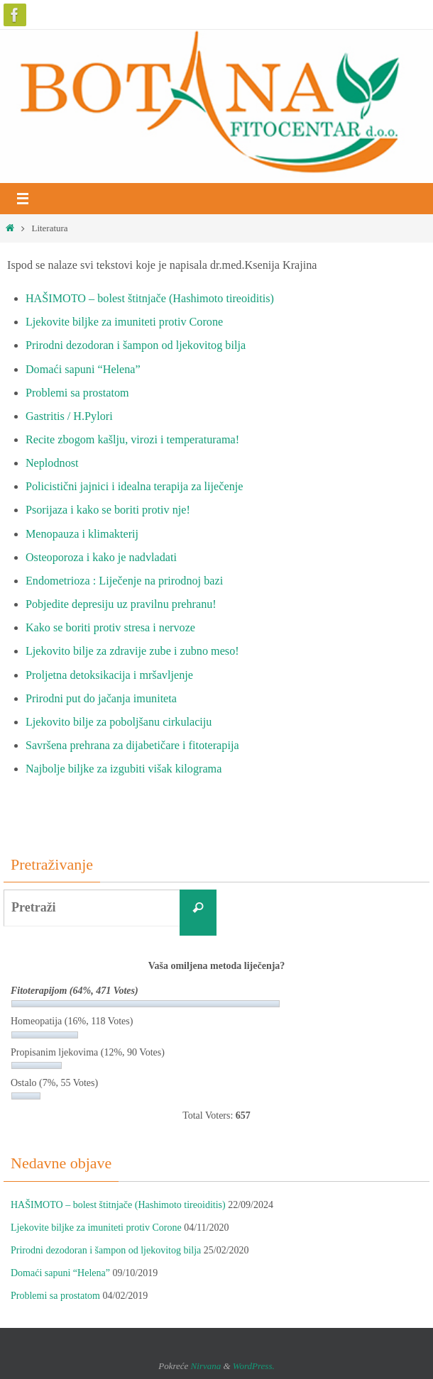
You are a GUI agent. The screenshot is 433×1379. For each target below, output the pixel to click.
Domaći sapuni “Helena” (83, 369)
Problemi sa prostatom (77, 393)
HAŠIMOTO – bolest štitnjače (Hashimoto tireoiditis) (150, 298)
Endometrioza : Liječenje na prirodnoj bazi (124, 581)
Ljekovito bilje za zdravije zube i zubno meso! (132, 651)
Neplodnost (52, 463)
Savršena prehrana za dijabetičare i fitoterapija (132, 745)
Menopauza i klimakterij (82, 534)
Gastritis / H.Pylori (69, 416)
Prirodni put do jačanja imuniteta (101, 698)
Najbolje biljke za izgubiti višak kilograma (123, 769)
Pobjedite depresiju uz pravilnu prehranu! (121, 604)
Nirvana (206, 1366)
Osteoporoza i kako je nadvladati (101, 557)
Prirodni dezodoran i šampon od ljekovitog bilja (136, 345)
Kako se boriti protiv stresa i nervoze (110, 627)
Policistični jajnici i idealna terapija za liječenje (134, 486)
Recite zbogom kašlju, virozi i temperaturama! (132, 439)
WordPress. (254, 1366)
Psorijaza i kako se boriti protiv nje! (108, 510)
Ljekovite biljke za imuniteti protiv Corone (124, 322)
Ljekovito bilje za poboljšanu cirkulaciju (119, 722)
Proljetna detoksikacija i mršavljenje (109, 675)
